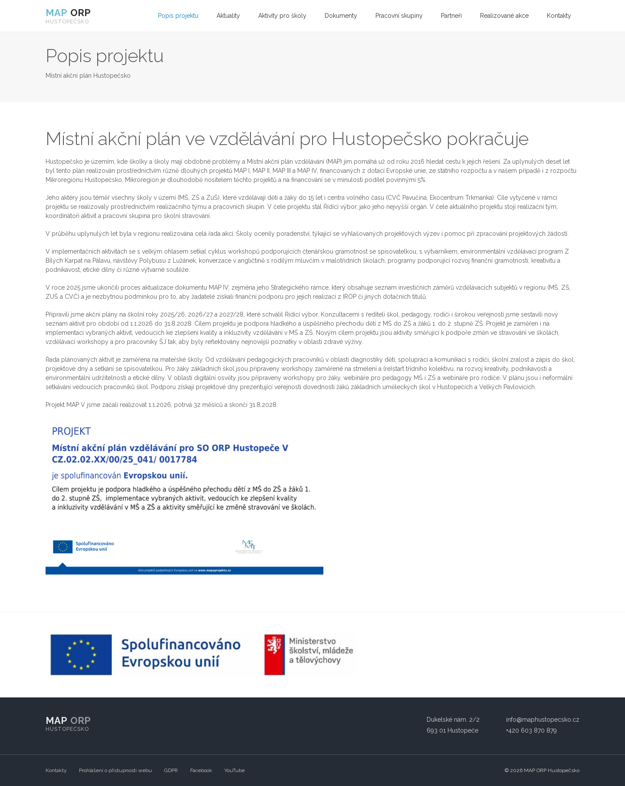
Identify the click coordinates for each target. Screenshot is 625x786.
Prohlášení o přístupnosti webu (115, 770)
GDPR (171, 770)
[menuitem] (178, 16)
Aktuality (228, 15)
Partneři (451, 15)
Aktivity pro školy (282, 15)
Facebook (201, 770)
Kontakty (559, 15)
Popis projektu (178, 15)
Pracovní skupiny (399, 15)
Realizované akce (504, 15)
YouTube (234, 770)
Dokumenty (341, 15)
